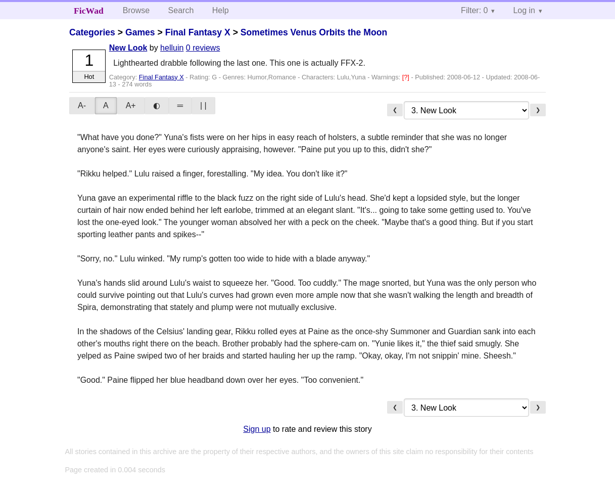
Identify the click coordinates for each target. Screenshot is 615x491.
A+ (131, 105)
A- (82, 105)
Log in (524, 10)
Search (181, 10)
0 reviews (203, 47)
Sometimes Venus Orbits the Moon (314, 32)
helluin (171, 47)
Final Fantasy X (197, 32)
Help (220, 10)
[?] (406, 77)
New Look (128, 47)
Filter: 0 (474, 10)
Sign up (256, 429)
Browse (136, 10)
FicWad (89, 11)
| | (203, 105)
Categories (92, 32)
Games (140, 32)
